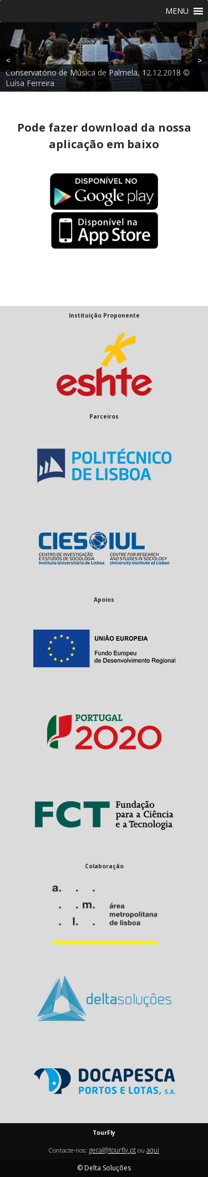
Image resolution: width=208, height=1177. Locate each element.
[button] (177, 11)
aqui (152, 1150)
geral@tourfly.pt (112, 1150)
